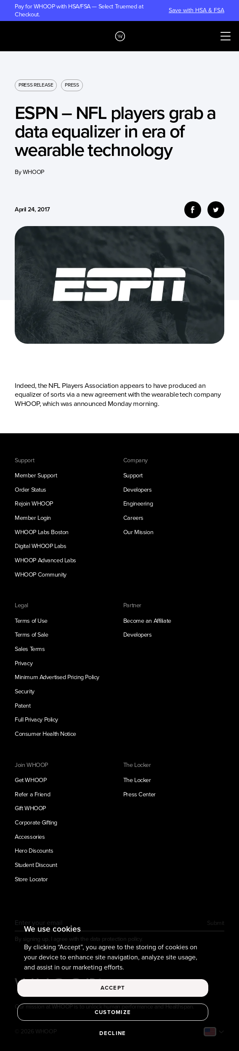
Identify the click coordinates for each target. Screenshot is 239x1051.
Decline (112, 1033)
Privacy (23, 663)
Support (133, 475)
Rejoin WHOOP (34, 503)
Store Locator (31, 879)
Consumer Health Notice (45, 733)
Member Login (33, 517)
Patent (22, 705)
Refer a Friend (32, 794)
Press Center (139, 794)
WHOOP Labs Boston (42, 532)
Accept (113, 988)
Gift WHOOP (30, 808)
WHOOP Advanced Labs (45, 560)
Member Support (36, 475)
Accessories (30, 836)
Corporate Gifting (36, 822)
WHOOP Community (40, 574)
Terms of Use (31, 620)
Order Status (30, 489)
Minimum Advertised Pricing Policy (57, 677)
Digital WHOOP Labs (40, 546)
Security (25, 691)
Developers (137, 489)
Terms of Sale (31, 634)
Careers (133, 517)
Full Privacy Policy (36, 719)
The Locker (137, 780)
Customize (113, 1012)
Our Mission (138, 532)
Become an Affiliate (147, 620)
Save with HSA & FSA (196, 10)
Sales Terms (30, 648)
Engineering (138, 503)
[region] (119, 982)
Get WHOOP (30, 780)
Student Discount (36, 864)
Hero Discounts (34, 850)
